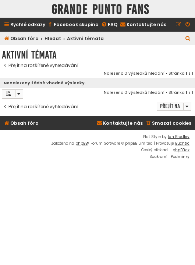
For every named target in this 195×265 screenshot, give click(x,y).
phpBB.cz (181, 150)
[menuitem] (73, 25)
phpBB (81, 143)
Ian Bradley (178, 136)
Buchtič (182, 143)
